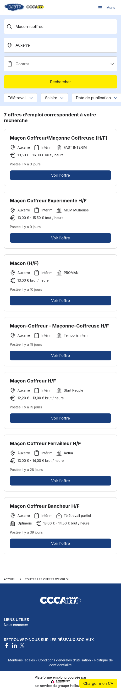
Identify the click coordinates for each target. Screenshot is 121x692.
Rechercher (60, 81)
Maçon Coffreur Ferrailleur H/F (45, 445)
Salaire (54, 97)
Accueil (10, 579)
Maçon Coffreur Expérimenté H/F (48, 202)
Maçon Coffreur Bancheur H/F (45, 508)
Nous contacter (16, 625)
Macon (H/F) (24, 265)
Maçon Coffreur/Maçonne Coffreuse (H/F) (58, 138)
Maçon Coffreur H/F (33, 382)
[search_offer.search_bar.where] (60, 45)
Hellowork (78, 686)
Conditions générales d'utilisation (64, 660)
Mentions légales (21, 660)
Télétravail (20, 97)
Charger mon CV (98, 683)
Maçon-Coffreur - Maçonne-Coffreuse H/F (59, 327)
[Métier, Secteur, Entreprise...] (60, 26)
